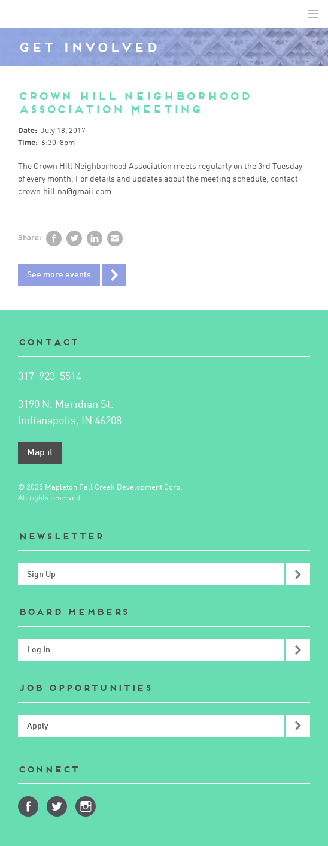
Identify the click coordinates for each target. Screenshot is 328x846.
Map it (40, 453)
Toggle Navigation (313, 14)
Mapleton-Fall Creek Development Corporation (19, 14)
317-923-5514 (49, 376)
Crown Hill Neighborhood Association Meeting (134, 103)
